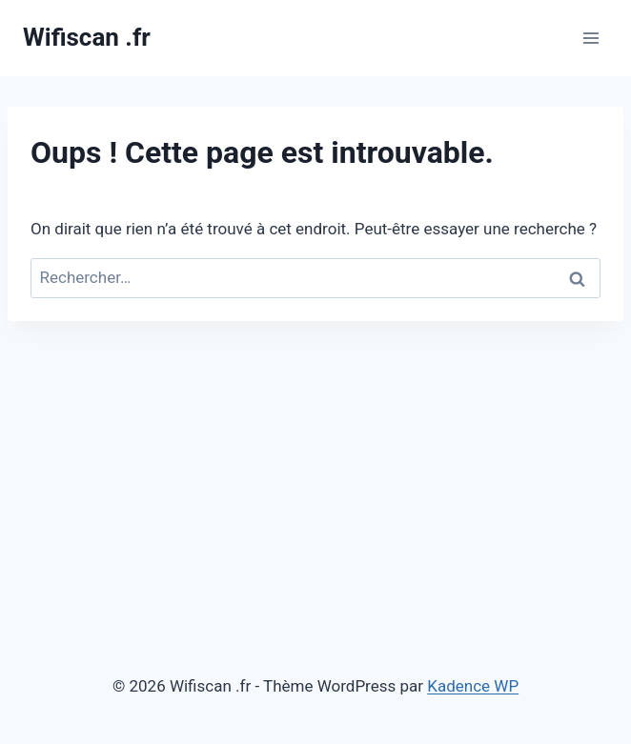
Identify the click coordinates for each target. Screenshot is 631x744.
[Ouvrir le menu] (590, 37)
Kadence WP (473, 685)
